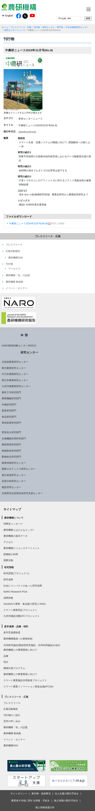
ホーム (5, 27)
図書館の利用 (10, 554)
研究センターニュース (14, 30)
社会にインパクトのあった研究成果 (22, 585)
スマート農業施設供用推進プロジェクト (25, 680)
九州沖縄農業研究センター (16, 386)
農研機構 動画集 (12, 733)
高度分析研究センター (14, 481)
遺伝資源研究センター (14, 475)
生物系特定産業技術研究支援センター (22, 493)
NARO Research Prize (15, 591)
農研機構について (13, 517)
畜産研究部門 (9, 410)
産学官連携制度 (11, 632)
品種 (5, 656)
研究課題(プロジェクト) (16, 573)
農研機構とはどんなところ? (18, 530)
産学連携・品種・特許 (16, 626)
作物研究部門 (9, 404)
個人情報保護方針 (45, 807)
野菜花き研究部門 (11, 432)
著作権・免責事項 (41, 793)
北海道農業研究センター (15, 361)
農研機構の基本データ (15, 536)
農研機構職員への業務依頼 (17, 638)
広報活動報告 (10, 709)
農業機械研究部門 (11, 398)
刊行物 (37, 27)
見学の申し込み (11, 721)
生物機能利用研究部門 (14, 438)
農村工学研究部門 (11, 392)
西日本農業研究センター (15, 380)
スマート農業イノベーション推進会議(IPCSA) (28, 686)
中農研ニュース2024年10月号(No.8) (30, 223)
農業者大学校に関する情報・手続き (30, 800)
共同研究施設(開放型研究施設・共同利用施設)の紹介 (32, 645)
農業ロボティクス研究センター (19, 468)
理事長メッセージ (13, 523)
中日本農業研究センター (77, 27)
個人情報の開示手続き (66, 800)
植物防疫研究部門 (11, 450)
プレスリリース (11, 703)
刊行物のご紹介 (11, 715)
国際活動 (8, 560)
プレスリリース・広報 (21, 27)
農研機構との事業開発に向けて (20, 649)
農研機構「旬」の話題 (15, 727)
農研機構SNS (10, 745)
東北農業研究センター (14, 368)
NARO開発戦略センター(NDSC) (19, 345)
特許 (5, 662)
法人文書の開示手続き (67, 793)
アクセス (8, 542)
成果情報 (8, 597)
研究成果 (8, 579)
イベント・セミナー (14, 739)
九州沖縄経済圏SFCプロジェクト (21, 616)
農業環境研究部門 (11, 444)
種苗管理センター (11, 487)
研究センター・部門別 (52, 27)
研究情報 (9, 567)
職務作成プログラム (14, 668)
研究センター (29, 352)
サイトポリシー (18, 793)
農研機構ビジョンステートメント (21, 548)
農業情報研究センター (14, 462)
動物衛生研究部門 (11, 456)
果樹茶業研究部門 (11, 422)
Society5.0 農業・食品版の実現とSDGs (24, 603)
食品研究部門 (9, 416)
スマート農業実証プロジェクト (20, 610)
